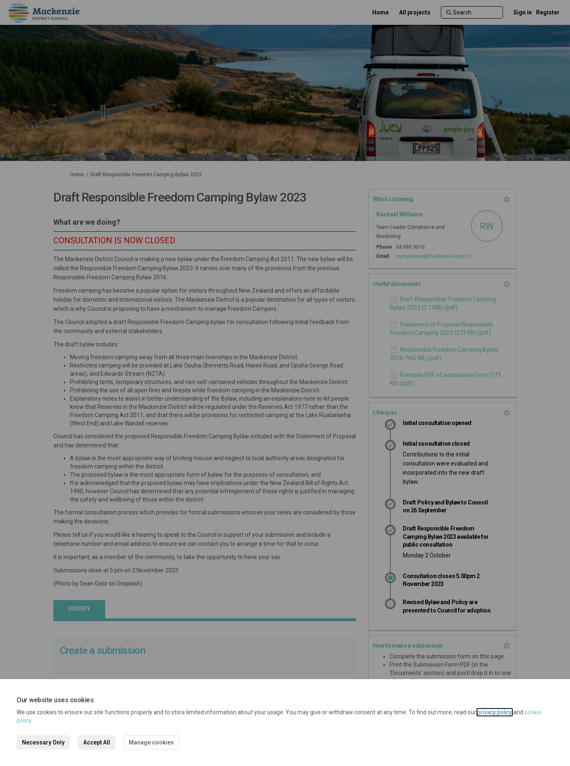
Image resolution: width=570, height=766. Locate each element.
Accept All (96, 742)
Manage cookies (151, 742)
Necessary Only (43, 742)
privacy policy (494, 712)
